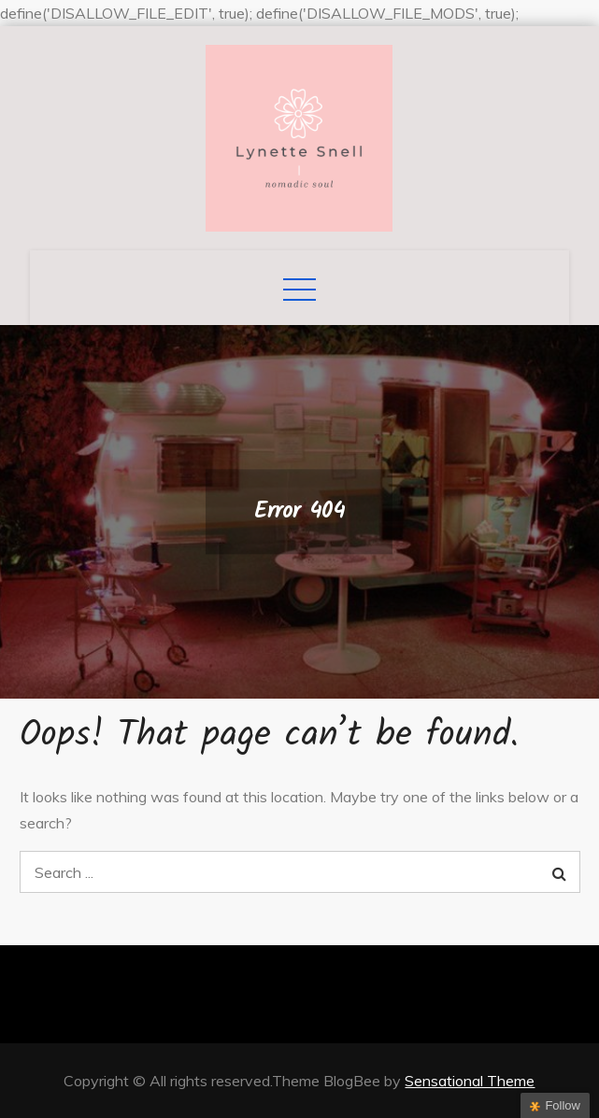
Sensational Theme (470, 1080)
